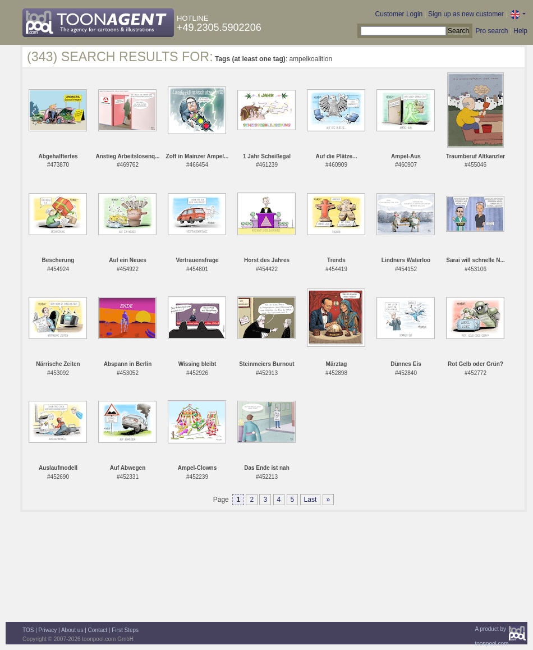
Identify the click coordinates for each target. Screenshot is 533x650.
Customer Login (399, 14)
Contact (97, 630)
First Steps (125, 630)
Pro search (491, 31)
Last (310, 499)
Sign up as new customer (466, 14)
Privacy (48, 630)
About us (72, 630)
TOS (28, 630)
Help (520, 31)
